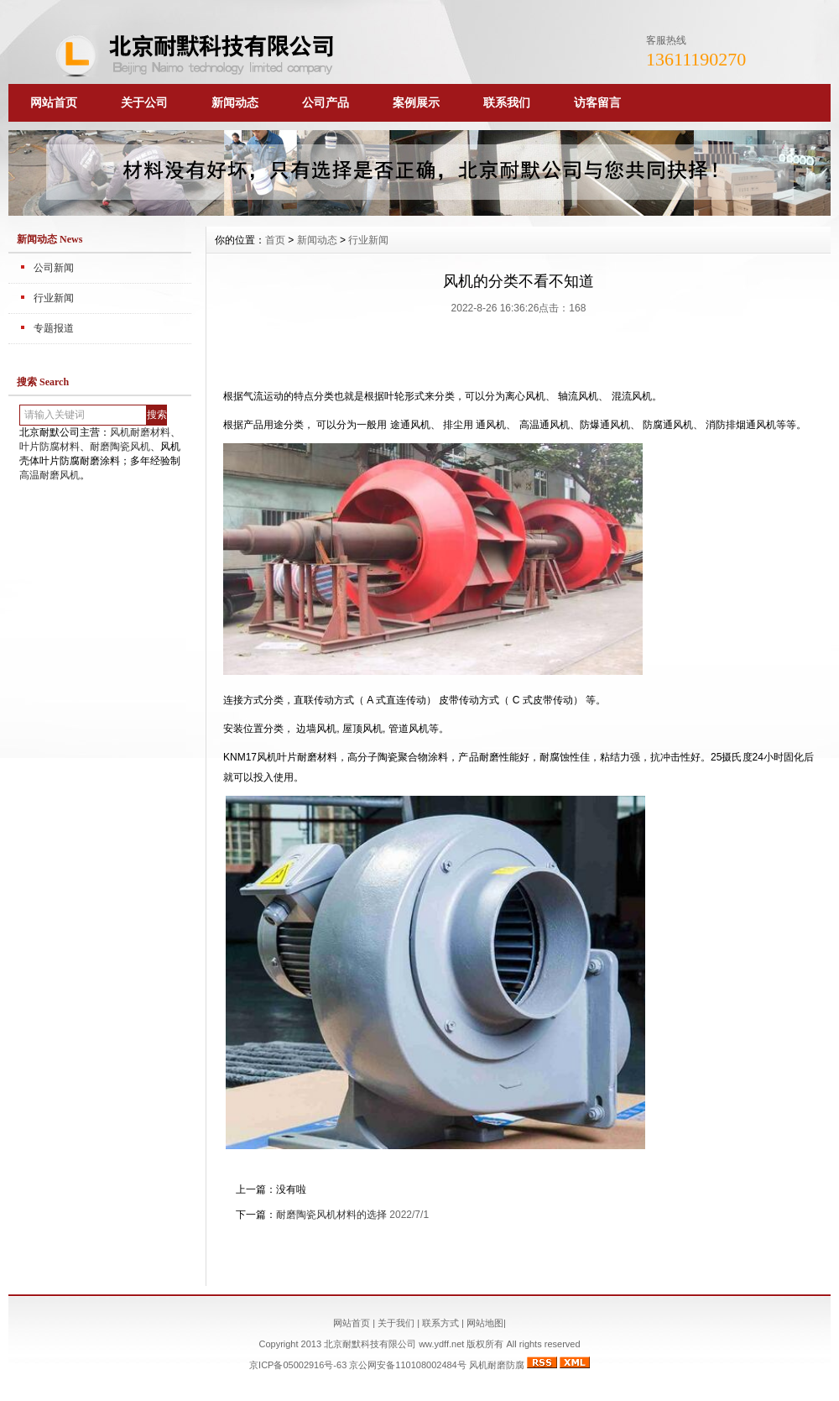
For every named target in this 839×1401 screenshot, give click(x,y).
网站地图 (484, 1323)
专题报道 (54, 328)
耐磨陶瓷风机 (120, 446)
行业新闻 (54, 298)
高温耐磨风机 (49, 475)
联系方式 (440, 1323)
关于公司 (144, 102)
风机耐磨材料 (140, 432)
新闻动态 (234, 102)
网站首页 (53, 102)
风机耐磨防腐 (496, 1365)
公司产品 (325, 102)
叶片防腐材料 (49, 446)
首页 (275, 240)
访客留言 (597, 102)
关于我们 (396, 1323)
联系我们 (506, 102)
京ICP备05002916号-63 (298, 1365)
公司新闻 (54, 268)
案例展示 (416, 102)
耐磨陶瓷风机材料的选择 (331, 1215)
